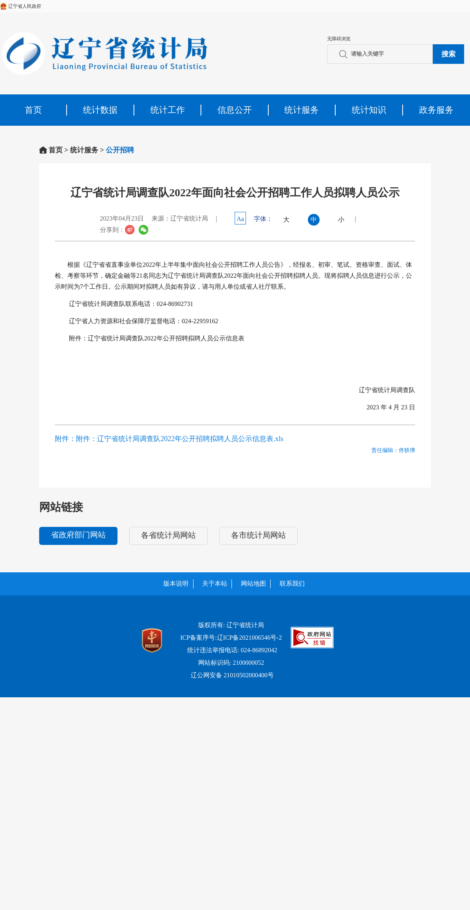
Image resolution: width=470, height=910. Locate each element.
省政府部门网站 (78, 534)
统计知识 (369, 110)
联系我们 (292, 583)
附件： (65, 439)
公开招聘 (120, 150)
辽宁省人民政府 (24, 6)
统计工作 (167, 110)
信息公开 (234, 110)
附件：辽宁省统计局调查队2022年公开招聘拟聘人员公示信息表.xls (180, 439)
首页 (33, 110)
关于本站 (214, 583)
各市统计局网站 (258, 535)
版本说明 (175, 583)
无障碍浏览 (339, 39)
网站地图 (253, 583)
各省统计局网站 (168, 535)
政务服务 (436, 110)
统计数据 (100, 110)
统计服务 (301, 110)
